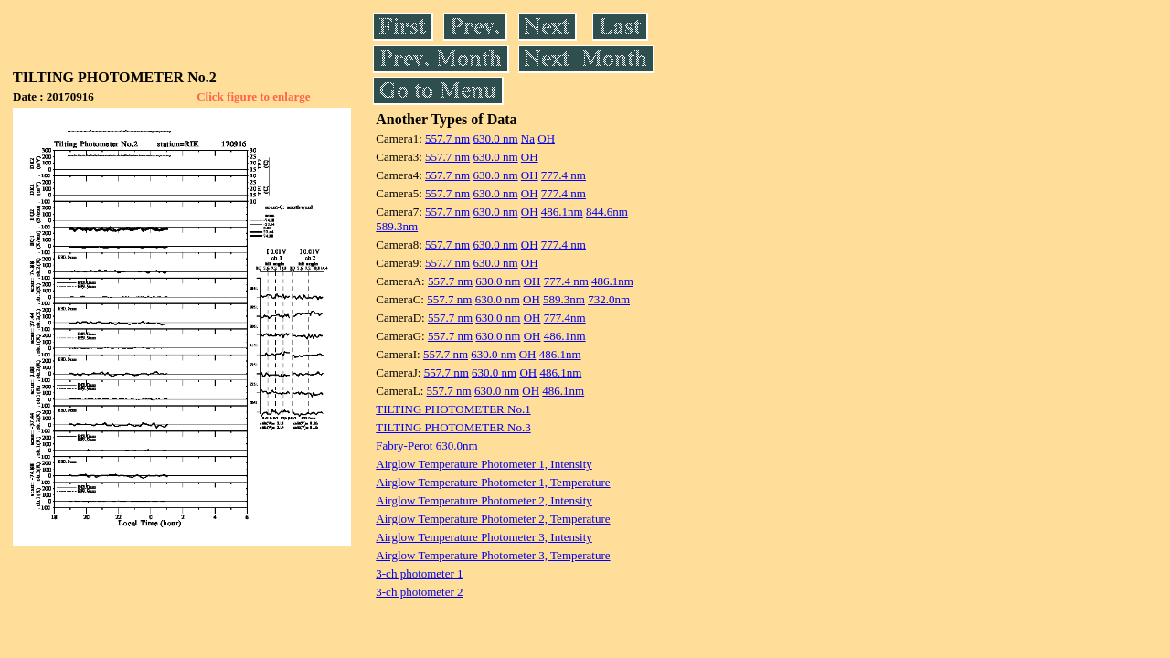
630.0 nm (495, 138)
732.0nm (609, 299)
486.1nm (562, 211)
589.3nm (397, 226)
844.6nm (607, 211)
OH (546, 138)
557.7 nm (447, 138)
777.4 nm (563, 175)
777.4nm (565, 317)
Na (528, 138)
